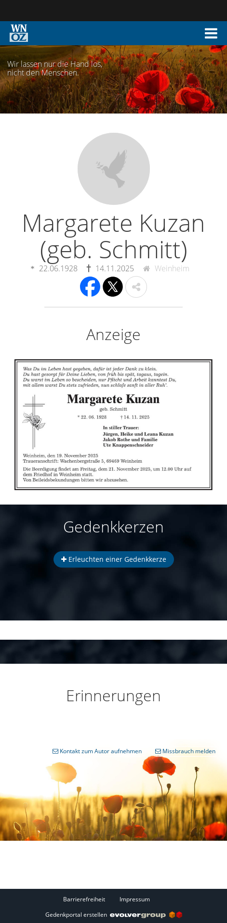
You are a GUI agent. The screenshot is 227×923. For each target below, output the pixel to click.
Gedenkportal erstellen (113, 914)
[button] (211, 33)
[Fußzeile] (114, 899)
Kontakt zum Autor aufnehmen (97, 751)
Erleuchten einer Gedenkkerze (113, 559)
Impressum (135, 899)
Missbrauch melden (185, 751)
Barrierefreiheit (84, 899)
